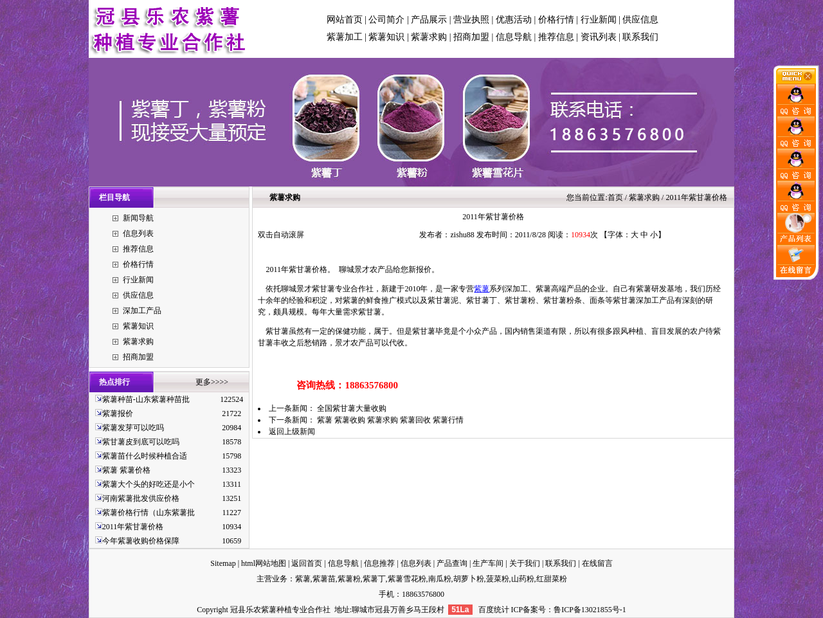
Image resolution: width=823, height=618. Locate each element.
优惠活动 (514, 19)
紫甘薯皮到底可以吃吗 (140, 441)
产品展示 (429, 19)
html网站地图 (263, 563)
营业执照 (471, 19)
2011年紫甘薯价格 (133, 526)
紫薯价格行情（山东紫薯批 (148, 512)
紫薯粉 (349, 578)
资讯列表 (599, 37)
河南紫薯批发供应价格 (140, 498)
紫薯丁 (374, 578)
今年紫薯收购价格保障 (140, 540)
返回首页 (306, 563)
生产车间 (488, 563)
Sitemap (222, 563)
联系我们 (640, 37)
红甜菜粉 (551, 578)
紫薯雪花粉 (407, 578)
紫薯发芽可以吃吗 (133, 427)
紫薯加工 (345, 37)
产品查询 (452, 563)
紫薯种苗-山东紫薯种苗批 (146, 399)
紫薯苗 (324, 578)
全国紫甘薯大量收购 (351, 408)
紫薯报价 (117, 413)
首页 (615, 197)
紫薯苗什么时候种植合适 (144, 455)
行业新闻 (599, 19)
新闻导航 (138, 218)
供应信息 (640, 19)
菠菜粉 (497, 578)
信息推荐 (379, 563)
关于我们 (524, 563)
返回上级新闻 (292, 431)
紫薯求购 (429, 37)
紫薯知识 (386, 37)
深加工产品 (142, 310)
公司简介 (386, 19)
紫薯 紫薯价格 (126, 470)
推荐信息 (556, 37)
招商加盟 (471, 37)
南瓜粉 (439, 578)
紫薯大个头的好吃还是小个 (148, 484)
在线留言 (597, 563)
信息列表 (138, 233)
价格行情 (556, 19)
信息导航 (514, 37)
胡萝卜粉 (468, 578)
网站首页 (345, 19)
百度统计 (493, 609)
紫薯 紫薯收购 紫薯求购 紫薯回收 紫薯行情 (390, 419)
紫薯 (481, 288)
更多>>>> (211, 381)
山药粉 (522, 578)
